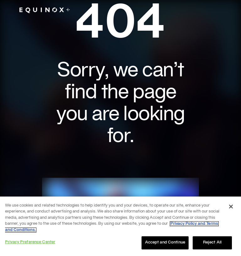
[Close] (231, 206)
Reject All (212, 242)
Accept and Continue (165, 242)
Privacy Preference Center (30, 242)
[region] (120, 226)
